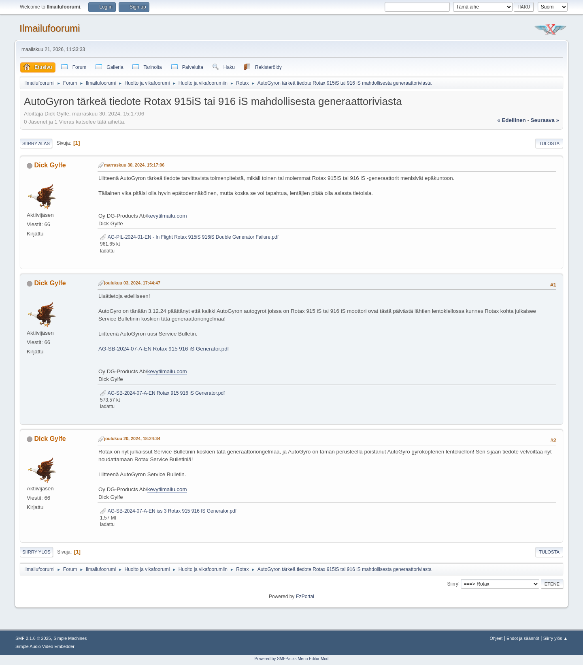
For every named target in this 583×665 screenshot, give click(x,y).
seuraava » (545, 120)
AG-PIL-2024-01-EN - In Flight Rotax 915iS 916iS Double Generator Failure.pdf (189, 237)
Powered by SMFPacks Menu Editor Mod (292, 658)
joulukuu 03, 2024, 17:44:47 (132, 282)
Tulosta (549, 143)
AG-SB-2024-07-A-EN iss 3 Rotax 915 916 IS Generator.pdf (168, 511)
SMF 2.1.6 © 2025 (33, 638)
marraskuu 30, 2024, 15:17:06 (134, 165)
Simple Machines (70, 638)
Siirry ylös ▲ (555, 638)
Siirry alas (36, 143)
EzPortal (305, 596)
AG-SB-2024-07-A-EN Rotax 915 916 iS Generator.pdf (163, 349)
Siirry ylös (36, 552)
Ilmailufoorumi (49, 28)
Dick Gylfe (50, 165)
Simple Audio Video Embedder (44, 646)
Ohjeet (495, 638)
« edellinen (511, 120)
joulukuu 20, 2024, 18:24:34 (132, 438)
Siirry (452, 583)
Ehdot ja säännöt (522, 638)
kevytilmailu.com (167, 216)
